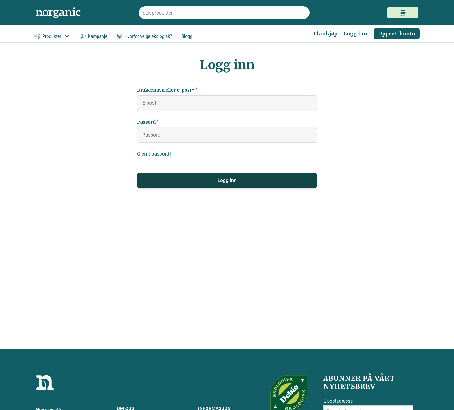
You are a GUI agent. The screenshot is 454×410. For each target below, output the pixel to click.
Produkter (52, 36)
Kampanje (93, 36)
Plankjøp (325, 33)
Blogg (187, 36)
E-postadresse (338, 401)
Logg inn (355, 33)
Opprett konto (396, 33)
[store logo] (83, 12)
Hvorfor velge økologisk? (144, 36)
